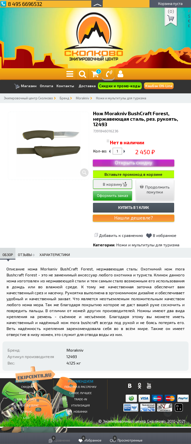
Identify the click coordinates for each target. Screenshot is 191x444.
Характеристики (55, 255)
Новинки (80, 411)
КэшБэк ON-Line (158, 86)
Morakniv (82, 98)
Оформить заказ (112, 195)
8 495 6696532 (25, 4)
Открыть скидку (133, 162)
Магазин (25, 86)
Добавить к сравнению (118, 235)
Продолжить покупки (155, 189)
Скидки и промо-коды (119, 86)
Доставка (87, 86)
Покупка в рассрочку (80, 386)
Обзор (7, 255)
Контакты (65, 86)
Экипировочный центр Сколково (28, 98)
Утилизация (80, 405)
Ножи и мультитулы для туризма (121, 98)
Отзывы (26, 255)
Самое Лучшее (80, 393)
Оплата (46, 86)
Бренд (64, 98)
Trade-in (80, 399)
